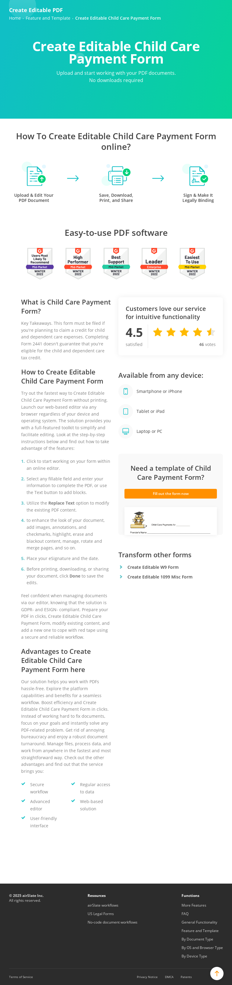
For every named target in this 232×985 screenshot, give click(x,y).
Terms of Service (21, 977)
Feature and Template (200, 930)
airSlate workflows (103, 905)
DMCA (169, 977)
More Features (194, 905)
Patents (186, 977)
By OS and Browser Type (202, 947)
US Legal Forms (101, 913)
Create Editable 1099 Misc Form (159, 577)
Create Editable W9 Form (153, 567)
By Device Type (194, 956)
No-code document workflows (112, 922)
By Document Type (197, 939)
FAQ (185, 913)
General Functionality (199, 922)
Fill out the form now (171, 493)
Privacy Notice (147, 977)
